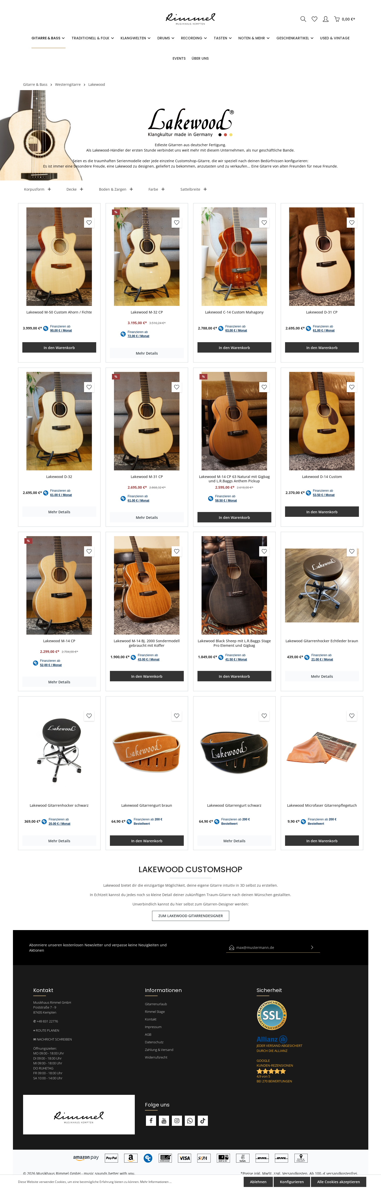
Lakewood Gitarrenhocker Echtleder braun (322, 641)
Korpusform (38, 189)
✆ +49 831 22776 (45, 1021)
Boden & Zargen (116, 189)
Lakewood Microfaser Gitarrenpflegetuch (322, 805)
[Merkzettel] (314, 19)
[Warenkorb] (344, 19)
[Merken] (89, 223)
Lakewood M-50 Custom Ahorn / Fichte (59, 312)
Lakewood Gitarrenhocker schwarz (59, 805)
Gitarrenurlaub (156, 1004)
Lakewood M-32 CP (147, 312)
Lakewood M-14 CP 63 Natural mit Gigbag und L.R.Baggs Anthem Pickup (234, 478)
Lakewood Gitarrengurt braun (146, 805)
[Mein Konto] (326, 19)
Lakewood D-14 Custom (322, 476)
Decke (75, 189)
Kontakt (150, 1019)
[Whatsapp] (190, 1121)
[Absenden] (312, 947)
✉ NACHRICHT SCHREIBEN (52, 1039)
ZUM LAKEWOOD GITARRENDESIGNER (190, 915)
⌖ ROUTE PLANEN (46, 1030)
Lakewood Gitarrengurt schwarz (234, 805)
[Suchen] (303, 19)
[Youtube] (164, 1121)
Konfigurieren (292, 1181)
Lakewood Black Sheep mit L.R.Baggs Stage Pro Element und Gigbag (234, 643)
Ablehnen (258, 1181)
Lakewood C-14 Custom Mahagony (234, 312)
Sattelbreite (193, 189)
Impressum (153, 1027)
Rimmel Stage (155, 1011)
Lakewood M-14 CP (59, 641)
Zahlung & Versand (159, 1049)
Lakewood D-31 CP (322, 312)
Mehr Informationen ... (156, 1182)
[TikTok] (203, 1121)
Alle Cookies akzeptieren (338, 1181)
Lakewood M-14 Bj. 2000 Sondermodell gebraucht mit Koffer (147, 643)
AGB (148, 1034)
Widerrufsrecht (156, 1057)
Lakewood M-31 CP (147, 476)
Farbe (156, 189)
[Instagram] (177, 1121)
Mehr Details (147, 353)
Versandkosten (294, 1173)
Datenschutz (154, 1042)
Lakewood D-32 (59, 476)
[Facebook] (151, 1121)
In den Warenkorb (59, 347)
